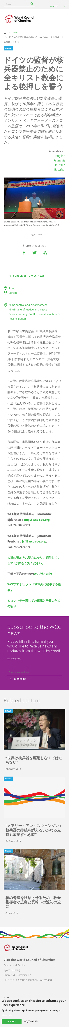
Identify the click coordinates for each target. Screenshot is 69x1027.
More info (7, 1015)
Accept (11, 1021)
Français (59, 160)
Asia (11, 288)
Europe (13, 292)
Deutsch (59, 165)
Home (5, 32)
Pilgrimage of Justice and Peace (28, 309)
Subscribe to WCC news (29, 275)
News (15, 32)
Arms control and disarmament (28, 305)
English (60, 156)
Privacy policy (14, 658)
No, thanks (31, 1021)
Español (59, 170)
